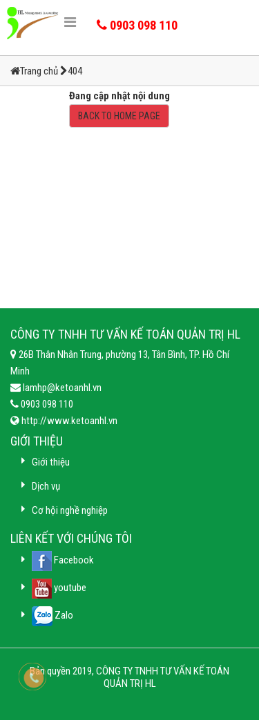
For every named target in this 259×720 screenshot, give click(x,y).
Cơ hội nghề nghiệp (70, 510)
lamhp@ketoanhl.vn (61, 387)
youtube (59, 587)
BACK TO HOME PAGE (119, 115)
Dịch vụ (46, 486)
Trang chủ (40, 71)
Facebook (63, 560)
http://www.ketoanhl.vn (68, 420)
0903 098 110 (46, 404)
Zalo (52, 615)
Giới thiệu (51, 462)
